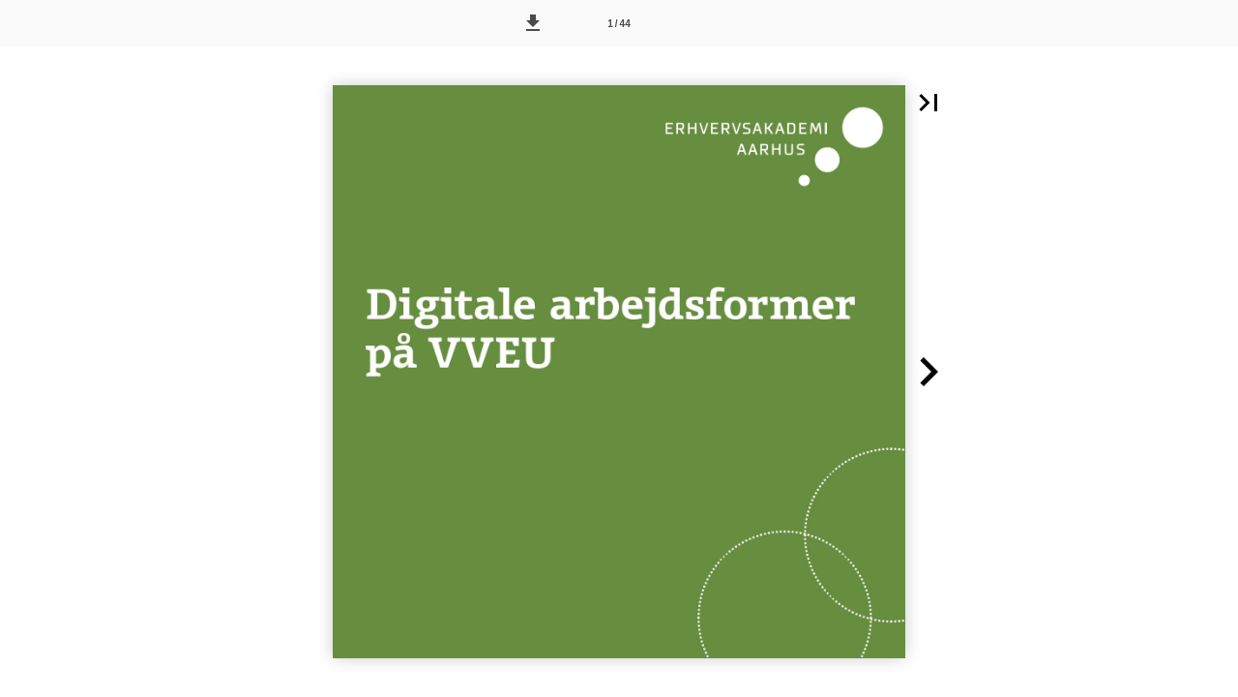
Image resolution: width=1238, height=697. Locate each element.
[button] (533, 23)
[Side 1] (619, 23)
